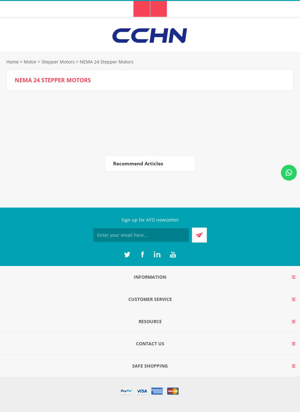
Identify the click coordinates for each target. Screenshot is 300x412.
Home (12, 62)
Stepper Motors (58, 62)
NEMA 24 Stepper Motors (106, 62)
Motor (30, 62)
